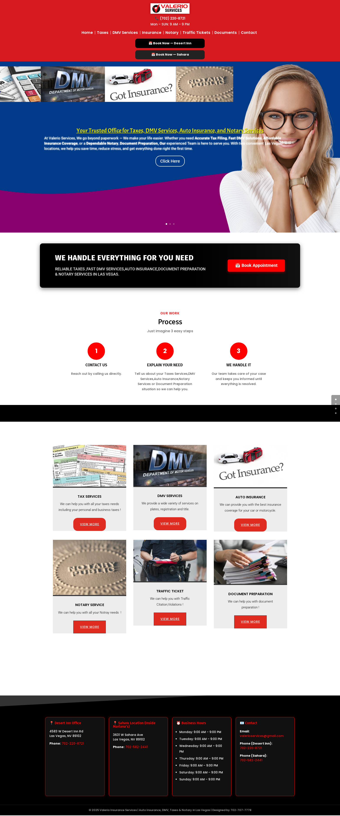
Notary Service (89, 605)
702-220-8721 (73, 744)
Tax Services (89, 496)
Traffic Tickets (196, 32)
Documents (225, 32)
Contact (249, 32)
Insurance (151, 32)
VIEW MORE (89, 525)
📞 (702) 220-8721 (170, 18)
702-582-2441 (136, 747)
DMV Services (125, 32)
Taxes (102, 32)
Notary (171, 32)
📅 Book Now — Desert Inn (170, 43)
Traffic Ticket (170, 591)
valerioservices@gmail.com (262, 736)
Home (87, 32)
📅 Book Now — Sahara (170, 55)
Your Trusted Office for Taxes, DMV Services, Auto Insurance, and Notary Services (170, 131)
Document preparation (250, 594)
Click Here (170, 161)
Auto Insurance (250, 497)
